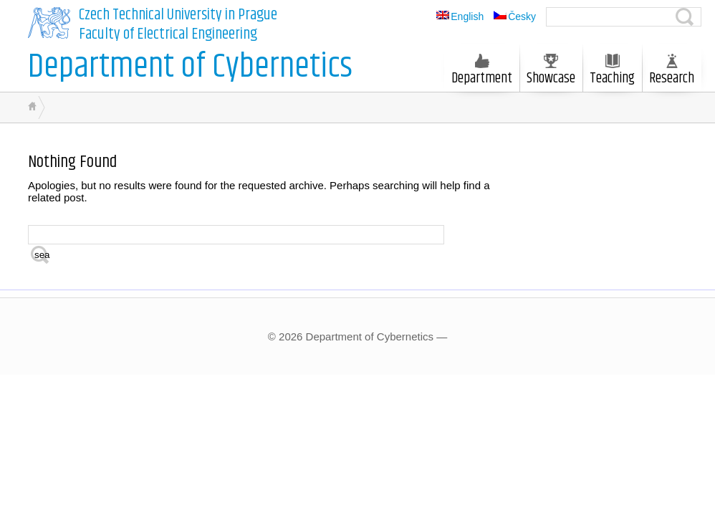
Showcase (551, 72)
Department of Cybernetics (190, 67)
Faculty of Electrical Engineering (168, 34)
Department (481, 72)
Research (671, 72)
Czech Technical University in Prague (178, 15)
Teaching (612, 72)
